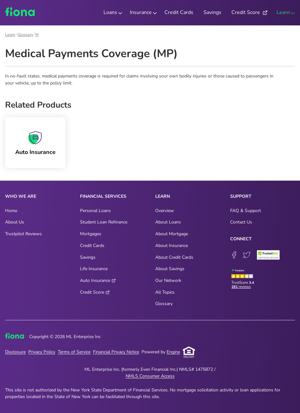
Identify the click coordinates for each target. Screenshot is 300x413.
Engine (173, 352)
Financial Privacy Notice (116, 352)
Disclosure (15, 352)
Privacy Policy (41, 352)
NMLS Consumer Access (150, 376)
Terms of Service (74, 352)
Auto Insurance (35, 152)
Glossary (25, 34)
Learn (10, 34)
